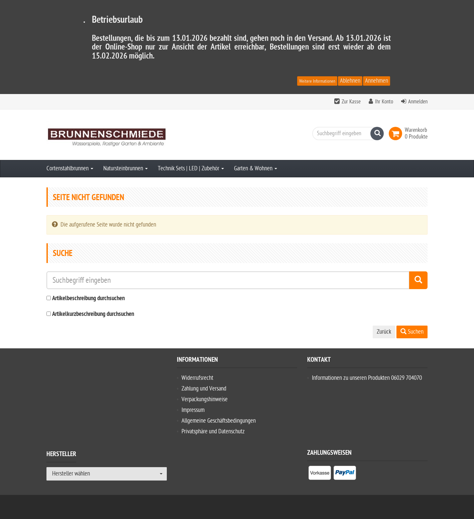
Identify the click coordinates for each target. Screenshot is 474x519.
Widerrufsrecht (197, 377)
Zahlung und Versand (204, 388)
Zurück (384, 331)
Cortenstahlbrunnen (69, 168)
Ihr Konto (384, 102)
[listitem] (319, 474)
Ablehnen (350, 80)
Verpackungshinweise (205, 399)
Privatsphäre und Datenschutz (213, 431)
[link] (397, 133)
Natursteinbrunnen (125, 168)
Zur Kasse (351, 102)
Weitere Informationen (317, 81)
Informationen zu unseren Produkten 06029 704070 (367, 377)
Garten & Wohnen (255, 168)
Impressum (193, 410)
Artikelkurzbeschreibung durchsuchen (93, 314)
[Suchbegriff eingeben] (346, 133)
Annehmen (376, 80)
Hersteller (61, 455)
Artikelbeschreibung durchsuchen (88, 298)
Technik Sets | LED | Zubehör (191, 168)
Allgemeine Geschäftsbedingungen (219, 420)
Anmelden (418, 102)
